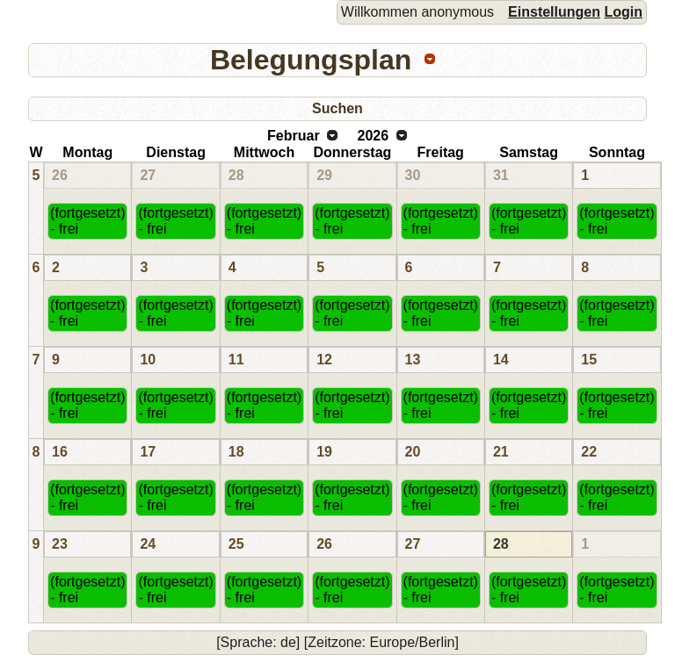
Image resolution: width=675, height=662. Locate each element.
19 (324, 451)
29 (324, 175)
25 (236, 543)
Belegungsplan (310, 60)
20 (413, 451)
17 (148, 451)
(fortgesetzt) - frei (87, 220)
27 (148, 175)
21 (501, 451)
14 (501, 359)
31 (501, 175)
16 (60, 451)
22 (589, 451)
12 (324, 359)
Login (623, 11)
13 (413, 359)
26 (60, 175)
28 (236, 175)
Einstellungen (554, 11)
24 (148, 543)
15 (589, 359)
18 (236, 451)
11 (236, 359)
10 (148, 359)
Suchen (337, 108)
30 (413, 175)
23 (60, 543)
